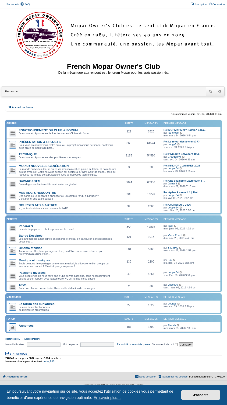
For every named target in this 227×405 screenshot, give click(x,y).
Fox (170, 260)
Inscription (32, 339)
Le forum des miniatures (36, 304)
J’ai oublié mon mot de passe (133, 344)
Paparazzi (26, 226)
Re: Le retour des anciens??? (181, 141)
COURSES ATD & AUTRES (38, 205)
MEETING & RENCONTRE (37, 192)
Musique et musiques (34, 260)
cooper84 (173, 168)
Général (12, 123)
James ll (172, 183)
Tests (22, 285)
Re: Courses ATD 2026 (177, 204)
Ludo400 (173, 284)
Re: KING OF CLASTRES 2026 (181, 165)
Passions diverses (32, 272)
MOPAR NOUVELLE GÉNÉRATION (44, 166)
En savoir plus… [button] (107, 398)
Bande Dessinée (31, 235)
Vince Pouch (175, 235)
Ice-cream (173, 132)
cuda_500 (48, 361)
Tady (170, 225)
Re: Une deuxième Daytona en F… (184, 180)
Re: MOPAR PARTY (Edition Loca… (184, 129)
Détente (12, 219)
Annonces (26, 325)
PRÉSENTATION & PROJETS (40, 142)
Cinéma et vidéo (30, 248)
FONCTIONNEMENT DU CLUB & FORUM (48, 130)
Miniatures (14, 297)
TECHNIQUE (28, 154)
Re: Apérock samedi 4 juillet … (182, 192)
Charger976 (174, 156)
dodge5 (172, 144)
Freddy (172, 325)
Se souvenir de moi (165, 344)
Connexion (12, 339)
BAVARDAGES (29, 181)
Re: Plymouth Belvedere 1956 (181, 153)
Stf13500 (173, 247)
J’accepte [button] (201, 395)
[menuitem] (25, 4)
